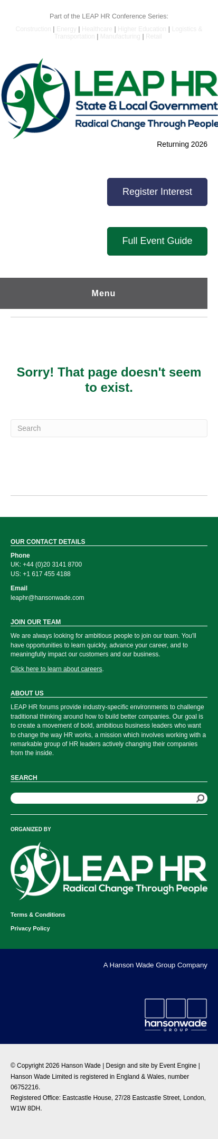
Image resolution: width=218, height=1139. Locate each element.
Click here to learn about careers (56, 669)
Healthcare (97, 29)
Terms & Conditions (38, 914)
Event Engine (178, 1065)
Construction (34, 29)
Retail (154, 36)
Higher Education (142, 29)
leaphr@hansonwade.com (47, 597)
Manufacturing (120, 36)
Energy (67, 29)
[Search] (109, 428)
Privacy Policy (30, 928)
